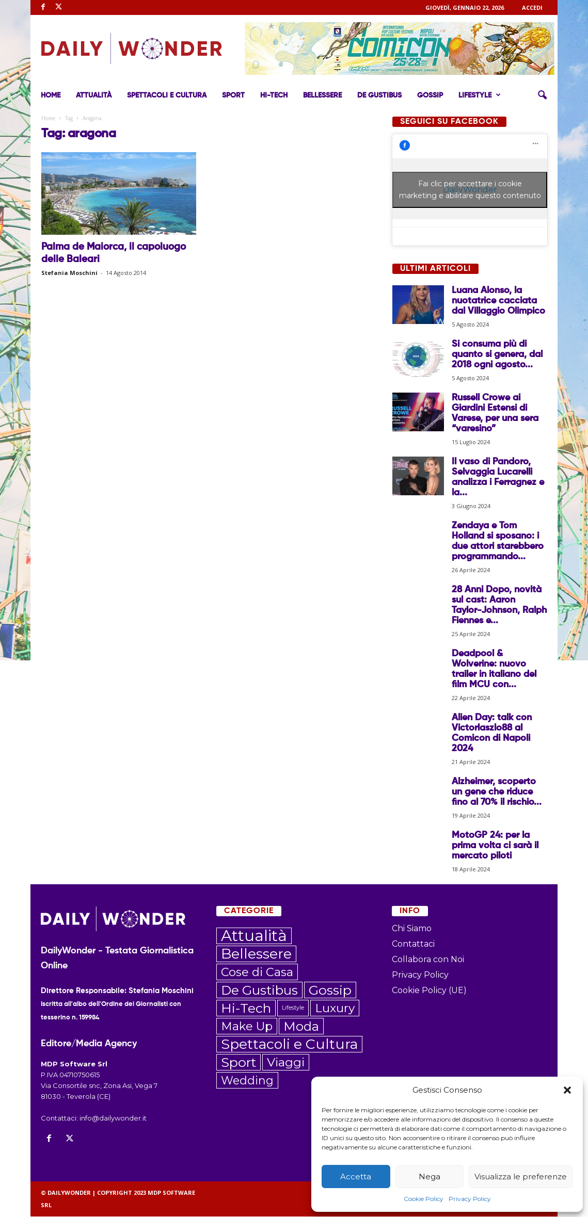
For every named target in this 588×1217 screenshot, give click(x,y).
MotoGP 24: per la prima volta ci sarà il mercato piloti (495, 846)
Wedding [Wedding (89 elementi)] (247, 1081)
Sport (233, 95)
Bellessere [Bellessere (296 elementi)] (256, 954)
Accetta (355, 1176)
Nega (429, 1176)
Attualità (94, 95)
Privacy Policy (470, 1199)
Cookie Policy (423, 1199)
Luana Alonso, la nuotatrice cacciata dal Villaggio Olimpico (498, 301)
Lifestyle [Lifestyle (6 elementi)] (293, 1008)
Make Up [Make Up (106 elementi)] (247, 1026)
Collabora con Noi (428, 960)
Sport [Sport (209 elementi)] (238, 1062)
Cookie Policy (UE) (429, 991)
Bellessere (322, 95)
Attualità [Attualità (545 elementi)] (254, 936)
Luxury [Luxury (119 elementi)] (335, 1008)
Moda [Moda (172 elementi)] (301, 1026)
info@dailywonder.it (113, 1118)
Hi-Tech (274, 95)
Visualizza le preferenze (520, 1176)
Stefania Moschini (69, 273)
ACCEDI (532, 7)
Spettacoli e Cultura (166, 95)
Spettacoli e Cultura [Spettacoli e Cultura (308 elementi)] (289, 1044)
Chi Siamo (412, 929)
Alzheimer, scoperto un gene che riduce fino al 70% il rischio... (497, 792)
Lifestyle (479, 95)
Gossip (430, 95)
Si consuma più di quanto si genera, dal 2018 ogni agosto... (497, 355)
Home (50, 95)
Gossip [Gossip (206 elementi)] (330, 990)
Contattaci (413, 944)
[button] (567, 1090)
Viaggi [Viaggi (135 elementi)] (286, 1062)
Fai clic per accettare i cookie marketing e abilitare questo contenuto (470, 190)
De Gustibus (379, 95)
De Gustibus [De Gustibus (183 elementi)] (259, 990)
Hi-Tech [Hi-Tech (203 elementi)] (246, 1008)
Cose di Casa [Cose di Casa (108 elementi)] (257, 972)
